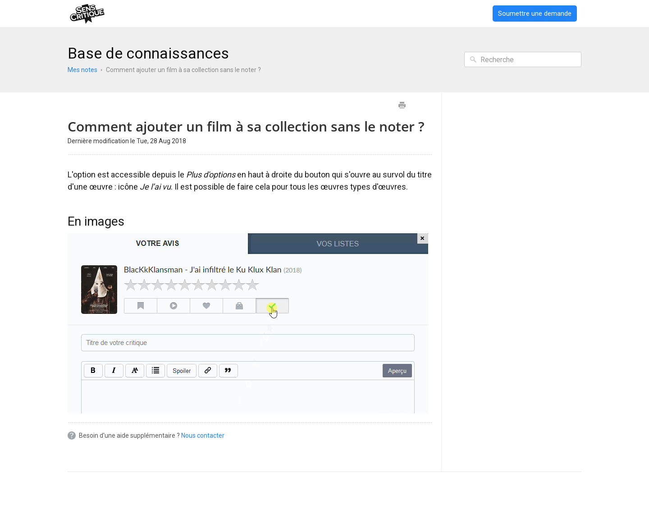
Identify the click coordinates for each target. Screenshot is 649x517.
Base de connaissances (148, 53)
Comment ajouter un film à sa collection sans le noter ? (183, 69)
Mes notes (82, 69)
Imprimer (402, 105)
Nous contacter (202, 435)
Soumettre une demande (534, 13)
